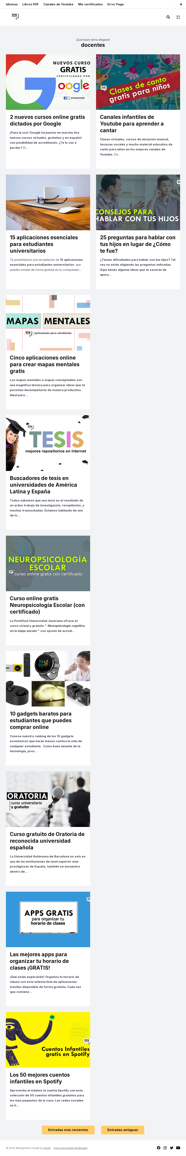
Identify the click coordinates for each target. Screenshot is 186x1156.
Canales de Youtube (58, 4)
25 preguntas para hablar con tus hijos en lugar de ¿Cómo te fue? (138, 244)
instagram (165, 1148)
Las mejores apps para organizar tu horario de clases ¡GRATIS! (39, 961)
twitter (172, 1148)
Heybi (47, 1148)
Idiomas (12, 4)
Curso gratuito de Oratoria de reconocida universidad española (47, 841)
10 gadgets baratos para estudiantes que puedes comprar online (41, 720)
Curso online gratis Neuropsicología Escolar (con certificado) (47, 605)
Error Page (115, 4)
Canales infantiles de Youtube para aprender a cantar (132, 123)
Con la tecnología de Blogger (70, 1148)
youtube (178, 1148)
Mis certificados (90, 4)
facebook (159, 1148)
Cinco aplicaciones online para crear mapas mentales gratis (45, 364)
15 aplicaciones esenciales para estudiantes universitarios (44, 244)
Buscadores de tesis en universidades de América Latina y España (43, 485)
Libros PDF (30, 4)
